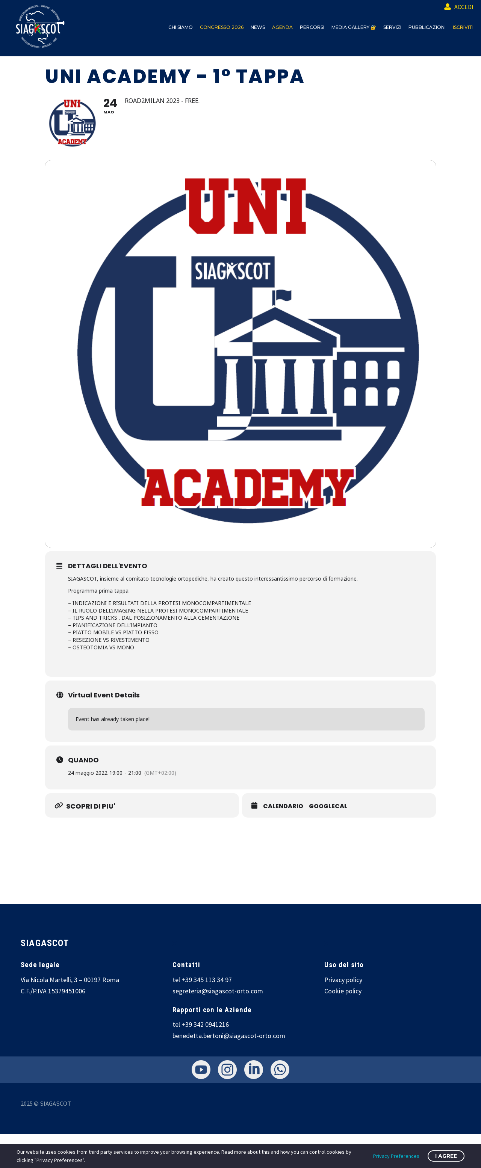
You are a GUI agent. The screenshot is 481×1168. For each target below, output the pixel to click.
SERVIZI (392, 27)
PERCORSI (312, 27)
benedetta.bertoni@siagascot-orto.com (228, 1035)
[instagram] (227, 1069)
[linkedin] (253, 1069)
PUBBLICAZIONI (427, 27)
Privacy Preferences (396, 1156)
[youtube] (201, 1069)
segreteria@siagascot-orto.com (217, 991)
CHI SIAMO (180, 27)
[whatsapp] (280, 1069)
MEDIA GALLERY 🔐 (353, 27)
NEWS (258, 27)
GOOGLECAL (328, 806)
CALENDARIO (283, 806)
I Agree (446, 1156)
